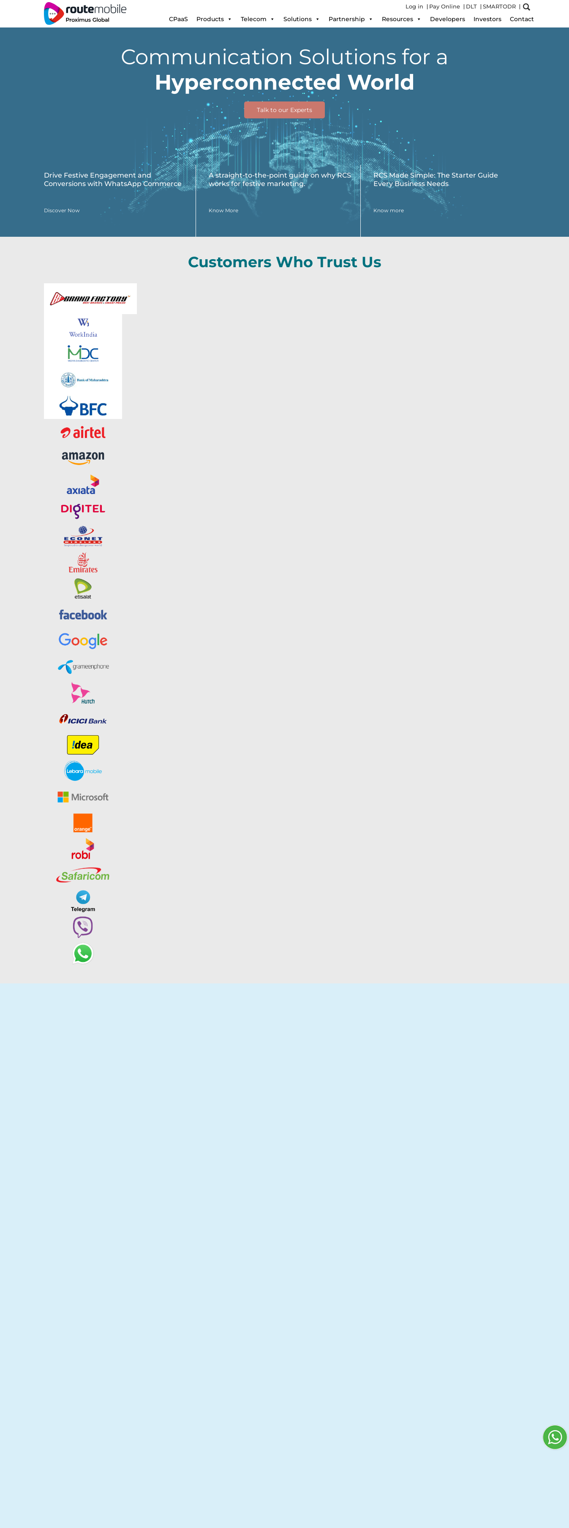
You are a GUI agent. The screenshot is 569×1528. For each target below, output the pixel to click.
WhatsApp (217, 1078)
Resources (402, 19)
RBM (269, 1078)
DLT (471, 6)
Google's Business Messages (95, 1090)
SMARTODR (499, 6)
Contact (522, 19)
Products (214, 19)
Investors (487, 19)
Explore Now (75, 1124)
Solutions (301, 19)
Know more (66, 1404)
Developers (447, 19)
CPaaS (178, 19)
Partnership (351, 19)
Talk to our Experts (284, 110)
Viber (249, 1078)
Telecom (258, 19)
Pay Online (444, 6)
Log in (414, 6)
